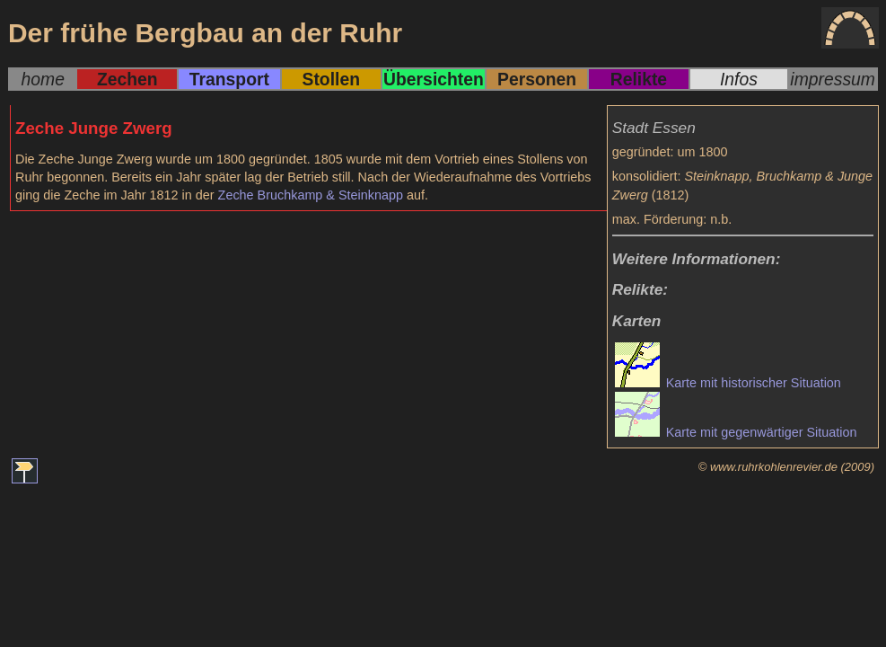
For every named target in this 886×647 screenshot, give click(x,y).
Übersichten (433, 79)
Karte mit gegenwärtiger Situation (736, 432)
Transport (229, 79)
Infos (739, 79)
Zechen (127, 79)
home (43, 79)
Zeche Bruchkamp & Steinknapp (310, 195)
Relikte (638, 79)
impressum (832, 79)
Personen (536, 79)
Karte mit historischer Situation (728, 383)
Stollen (330, 79)
